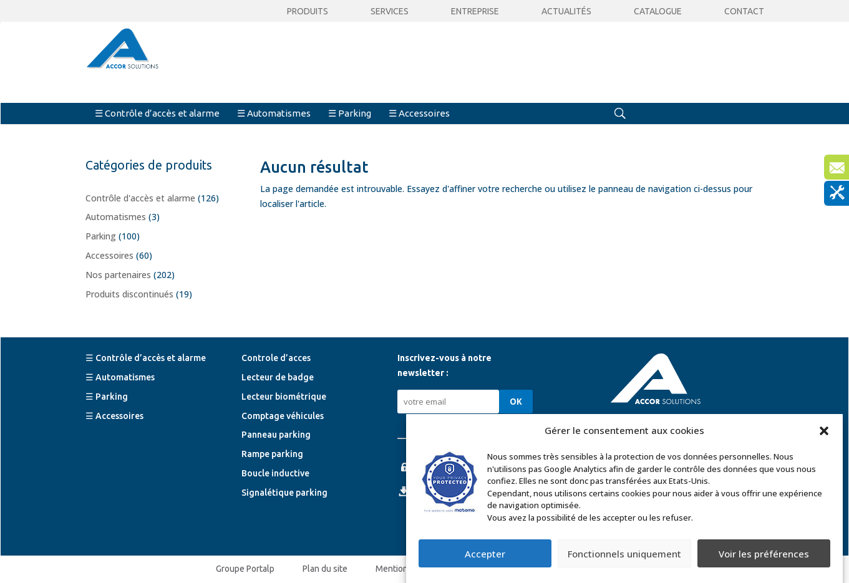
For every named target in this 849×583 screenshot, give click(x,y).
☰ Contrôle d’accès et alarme (157, 113)
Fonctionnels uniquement (624, 553)
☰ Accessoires (419, 113)
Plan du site (325, 569)
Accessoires (109, 255)
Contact (744, 11)
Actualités (566, 11)
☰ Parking (349, 113)
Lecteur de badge (277, 377)
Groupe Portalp (245, 569)
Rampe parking (272, 454)
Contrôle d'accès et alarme (140, 198)
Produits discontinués (129, 294)
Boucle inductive (275, 473)
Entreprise (475, 11)
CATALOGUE (658, 11)
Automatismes (115, 217)
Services (390, 11)
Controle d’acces (276, 358)
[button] (824, 431)
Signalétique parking (284, 493)
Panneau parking (276, 435)
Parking (100, 236)
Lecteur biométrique (283, 397)
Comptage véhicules (282, 416)
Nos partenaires (118, 275)
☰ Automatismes (274, 113)
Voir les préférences (764, 553)
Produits (307, 11)
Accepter (485, 553)
